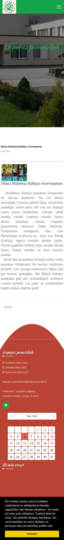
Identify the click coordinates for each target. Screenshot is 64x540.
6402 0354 (22, 362)
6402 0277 (23, 372)
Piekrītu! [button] (32, 534)
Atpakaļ (8, 307)
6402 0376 (20, 367)
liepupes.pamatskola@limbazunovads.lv (25, 381)
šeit (50, 525)
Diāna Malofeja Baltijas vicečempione (21, 146)
